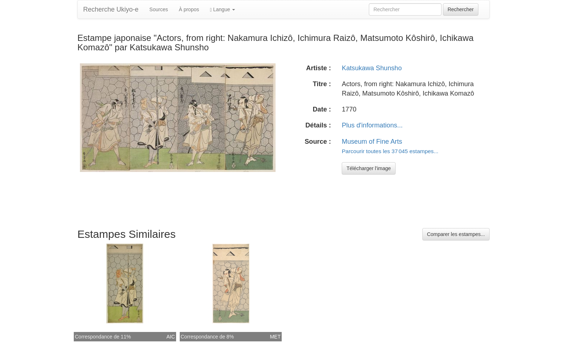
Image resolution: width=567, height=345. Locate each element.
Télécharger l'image (368, 168)
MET (275, 337)
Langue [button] (222, 10)
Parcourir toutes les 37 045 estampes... (390, 151)
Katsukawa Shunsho (372, 68)
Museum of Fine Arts (372, 141)
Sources (158, 9)
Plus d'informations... (372, 125)
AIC (170, 337)
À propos (189, 9)
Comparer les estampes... (456, 234)
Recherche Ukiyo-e (110, 9)
